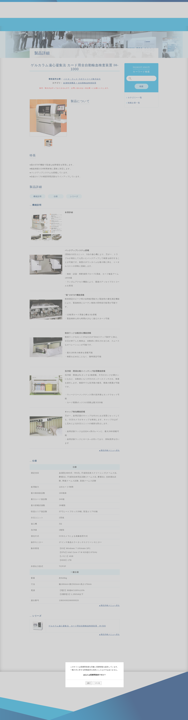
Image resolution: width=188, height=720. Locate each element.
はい (89, 683)
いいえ (97, 683)
